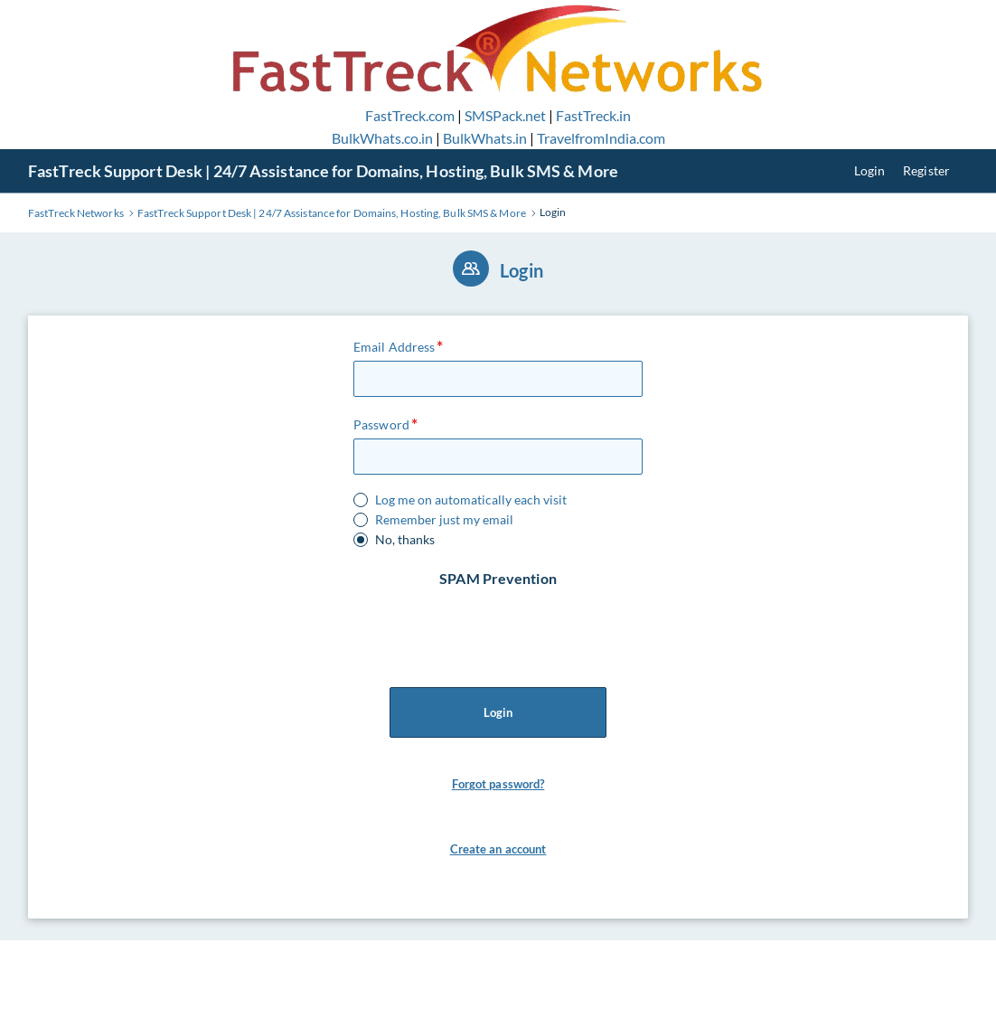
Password (381, 424)
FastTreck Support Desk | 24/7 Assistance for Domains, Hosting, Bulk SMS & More (323, 171)
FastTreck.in (593, 115)
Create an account (498, 849)
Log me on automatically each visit (471, 500)
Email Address (394, 346)
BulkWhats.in (485, 137)
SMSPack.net (505, 115)
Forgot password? (498, 784)
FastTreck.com (410, 115)
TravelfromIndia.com (601, 137)
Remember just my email (444, 520)
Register (926, 170)
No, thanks (405, 540)
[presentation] (499, 624)
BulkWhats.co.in (382, 137)
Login (870, 170)
